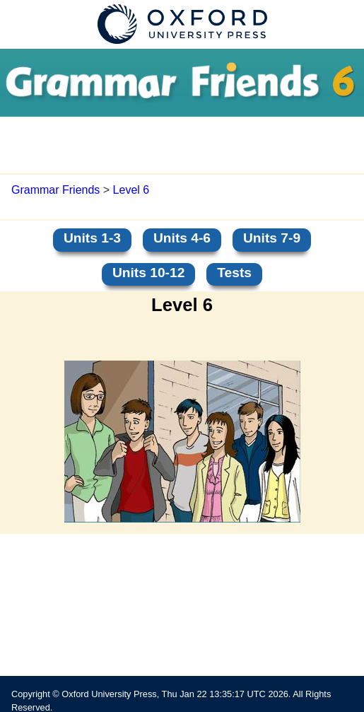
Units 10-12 (148, 272)
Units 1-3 (92, 237)
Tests (234, 272)
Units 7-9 (271, 237)
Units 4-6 (182, 237)
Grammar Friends (55, 190)
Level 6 (131, 190)
